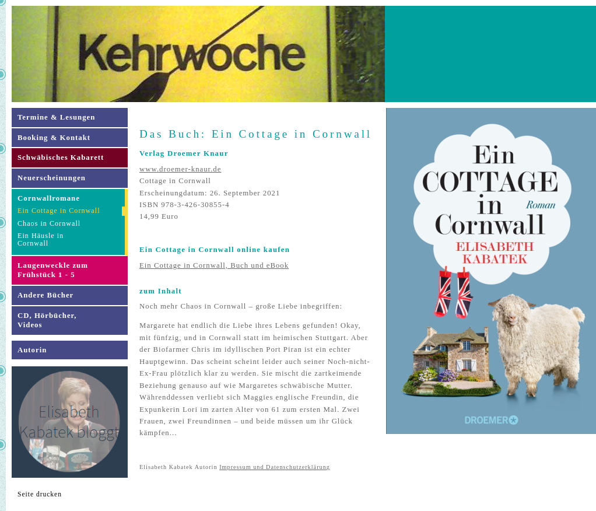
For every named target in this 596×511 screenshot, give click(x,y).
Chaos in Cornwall (48, 223)
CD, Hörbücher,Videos (46, 321)
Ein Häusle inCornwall (40, 239)
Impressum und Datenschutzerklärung (274, 467)
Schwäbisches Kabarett (60, 157)
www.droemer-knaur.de (180, 169)
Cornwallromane (48, 198)
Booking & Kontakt (53, 138)
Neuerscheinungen (51, 178)
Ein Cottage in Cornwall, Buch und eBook (214, 265)
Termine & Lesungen (56, 117)
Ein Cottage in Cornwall (58, 210)
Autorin (32, 350)
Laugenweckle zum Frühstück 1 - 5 (52, 270)
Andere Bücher (45, 295)
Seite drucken (39, 494)
